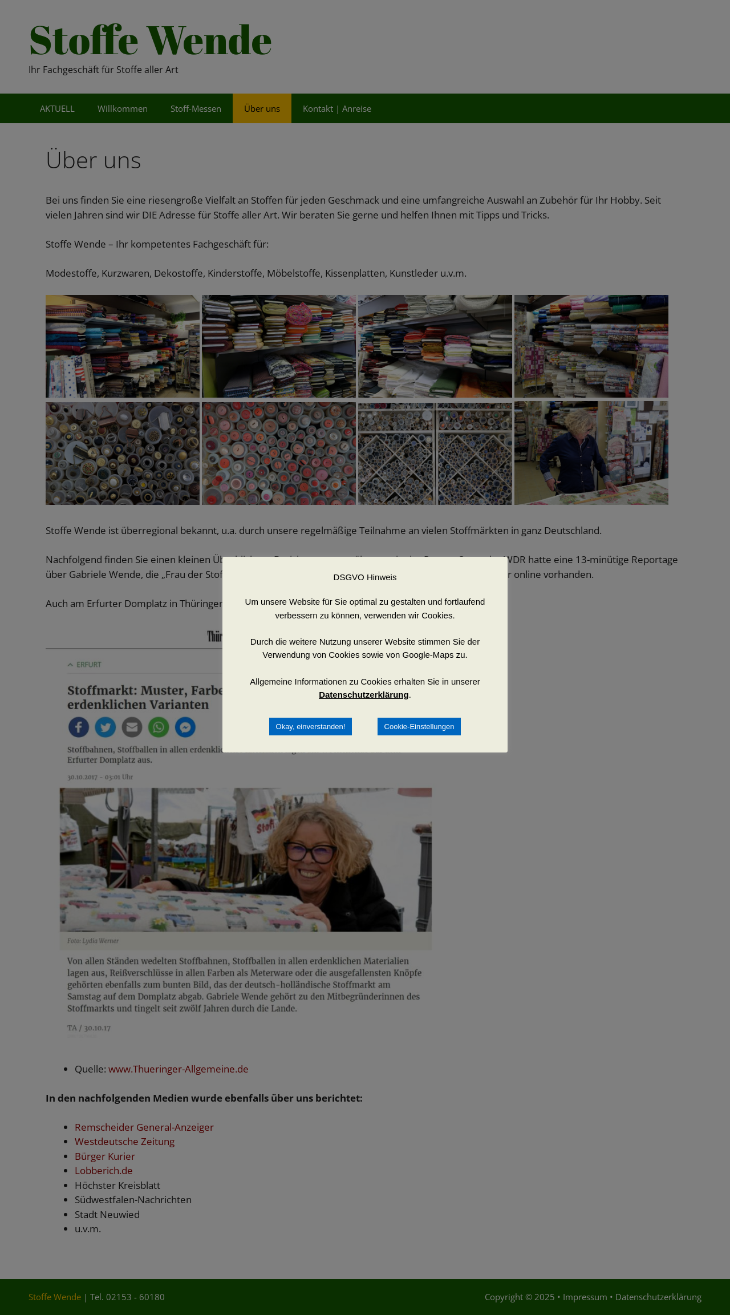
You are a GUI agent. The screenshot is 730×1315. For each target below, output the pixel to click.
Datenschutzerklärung (364, 694)
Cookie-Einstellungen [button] (419, 726)
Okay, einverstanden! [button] (311, 726)
